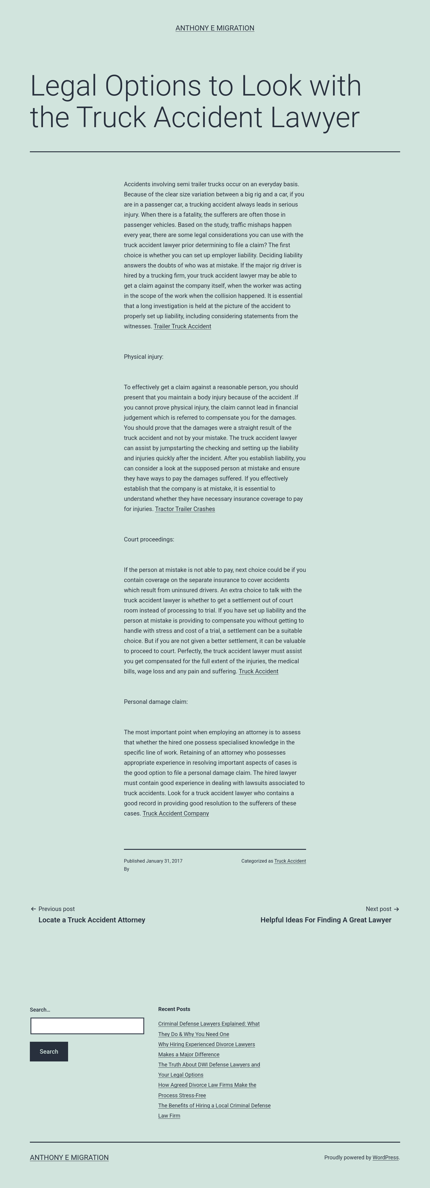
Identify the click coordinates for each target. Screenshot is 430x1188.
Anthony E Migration (215, 28)
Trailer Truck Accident (182, 326)
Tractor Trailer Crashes (185, 509)
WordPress (386, 1157)
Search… (40, 1010)
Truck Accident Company (175, 813)
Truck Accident (259, 671)
